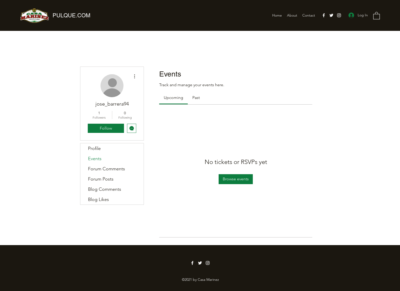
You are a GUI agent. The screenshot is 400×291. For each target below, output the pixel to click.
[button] (376, 15)
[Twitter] (331, 15)
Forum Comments (106, 169)
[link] (173, 97)
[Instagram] (339, 15)
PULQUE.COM (71, 15)
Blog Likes (98, 199)
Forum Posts (101, 179)
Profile (94, 148)
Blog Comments (104, 189)
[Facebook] (323, 15)
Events (95, 158)
